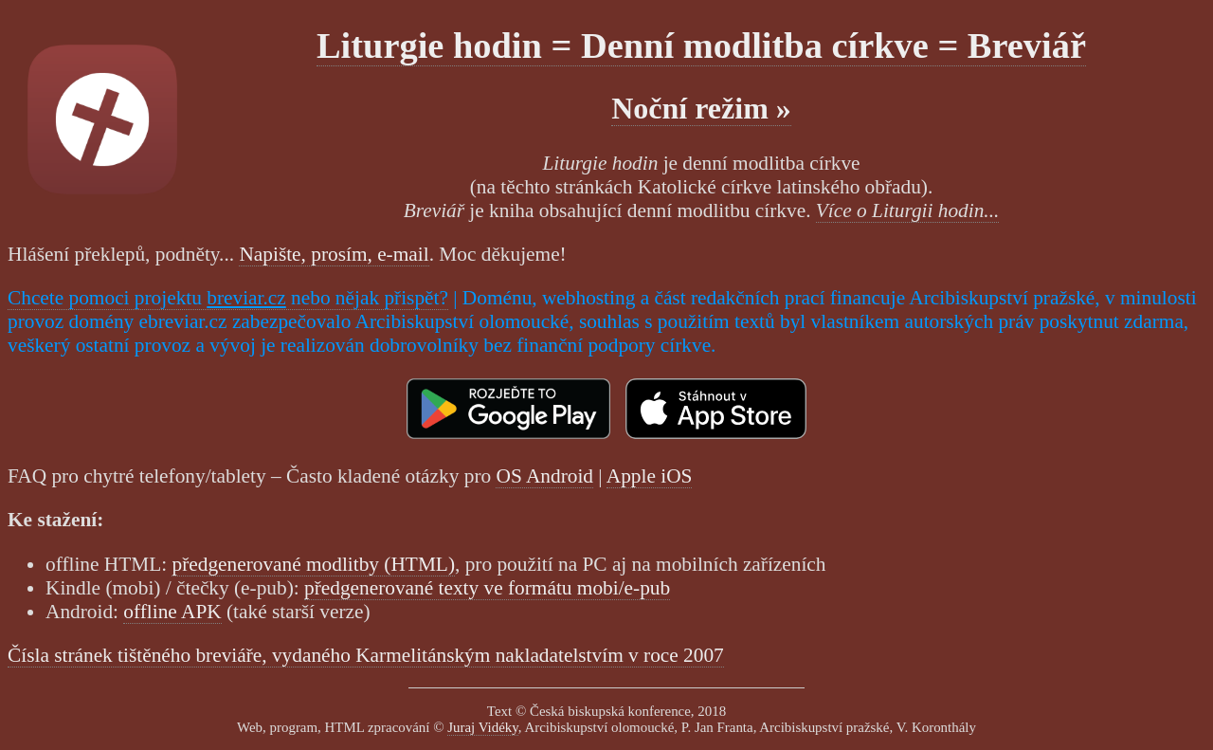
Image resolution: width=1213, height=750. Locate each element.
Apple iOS (649, 476)
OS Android (544, 476)
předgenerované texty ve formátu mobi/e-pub (487, 587)
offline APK (172, 611)
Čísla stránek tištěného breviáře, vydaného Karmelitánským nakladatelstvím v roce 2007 (366, 655)
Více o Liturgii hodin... (908, 210)
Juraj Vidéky (482, 727)
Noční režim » (701, 108)
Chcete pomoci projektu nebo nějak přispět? (228, 297)
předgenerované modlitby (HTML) (313, 564)
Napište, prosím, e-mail (333, 254)
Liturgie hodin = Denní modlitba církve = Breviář (701, 45)
